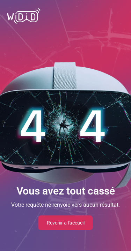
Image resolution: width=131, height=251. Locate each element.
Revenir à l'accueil (66, 223)
